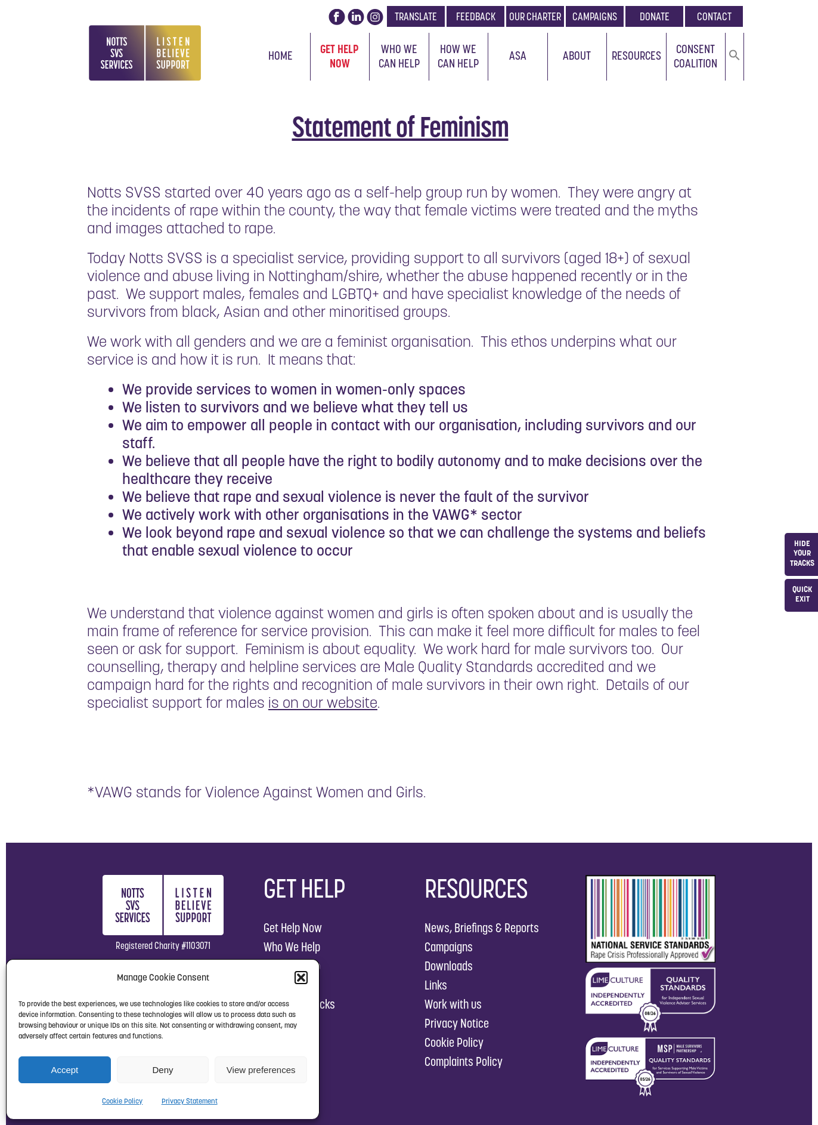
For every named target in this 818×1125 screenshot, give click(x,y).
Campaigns (449, 947)
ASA (517, 55)
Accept (64, 1070)
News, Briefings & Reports (482, 928)
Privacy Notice (457, 1023)
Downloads (449, 966)
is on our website (322, 702)
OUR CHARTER (535, 16)
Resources (636, 55)
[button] (301, 978)
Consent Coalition (695, 56)
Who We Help (292, 947)
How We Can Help (458, 56)
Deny (162, 1070)
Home (280, 55)
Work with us (453, 1004)
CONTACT (714, 16)
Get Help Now (339, 56)
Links (436, 985)
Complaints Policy (464, 1061)
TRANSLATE (416, 16)
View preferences (261, 1070)
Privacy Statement (190, 1100)
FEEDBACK (475, 16)
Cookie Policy (122, 1100)
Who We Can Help (399, 56)
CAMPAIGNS (594, 16)
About (577, 55)
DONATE (655, 16)
